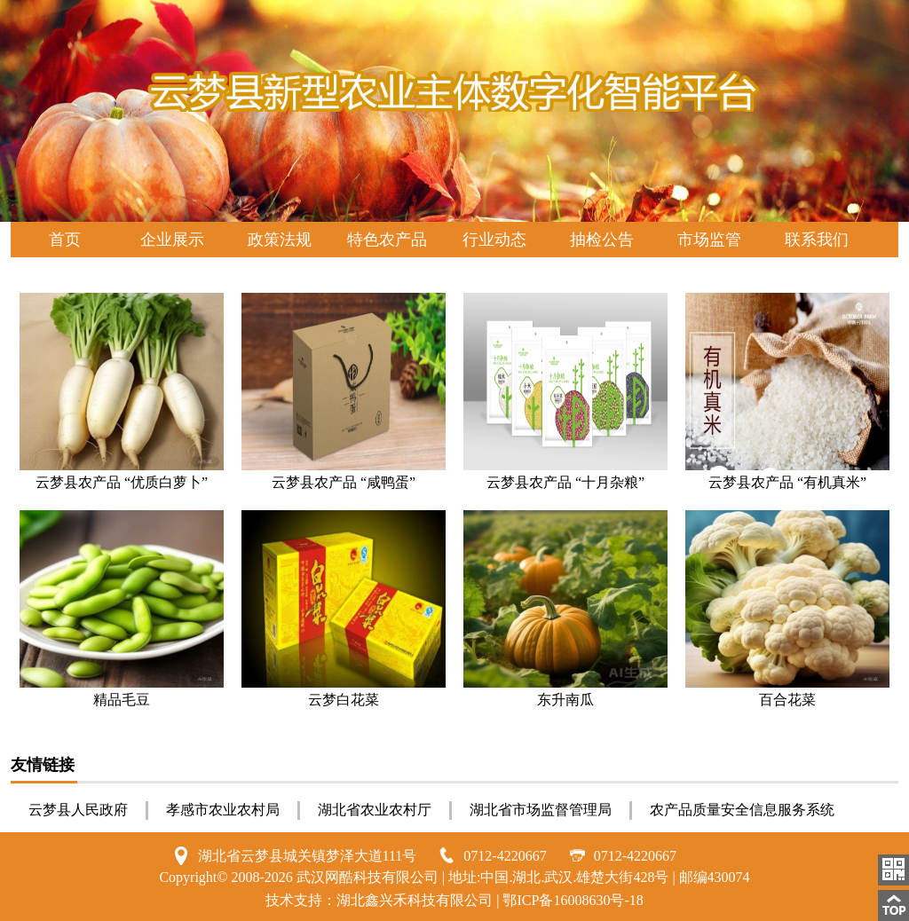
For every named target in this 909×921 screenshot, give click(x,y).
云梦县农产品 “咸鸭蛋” (343, 482)
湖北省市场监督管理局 (541, 809)
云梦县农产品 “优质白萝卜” (122, 482)
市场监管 (709, 239)
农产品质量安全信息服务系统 (742, 809)
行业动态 (494, 239)
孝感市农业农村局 (223, 809)
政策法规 (280, 239)
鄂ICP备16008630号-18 (572, 900)
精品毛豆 (121, 699)
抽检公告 (602, 239)
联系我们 (817, 239)
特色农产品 (387, 239)
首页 (65, 239)
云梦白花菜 (343, 699)
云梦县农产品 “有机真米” (787, 482)
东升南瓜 (565, 699)
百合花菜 (787, 699)
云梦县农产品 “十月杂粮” (565, 482)
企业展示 (172, 239)
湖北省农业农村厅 (374, 809)
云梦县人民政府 (78, 809)
